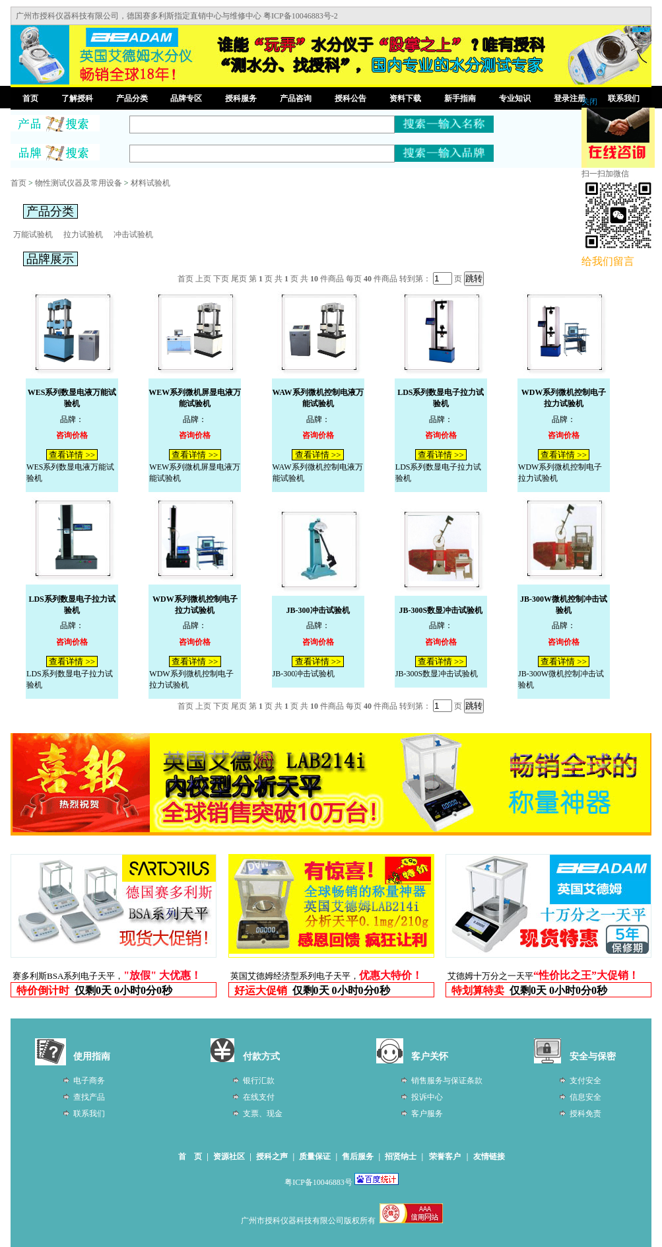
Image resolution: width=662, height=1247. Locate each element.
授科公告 (350, 98)
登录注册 (569, 98)
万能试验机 (33, 234)
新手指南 (460, 98)
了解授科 (77, 98)
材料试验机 (150, 183)
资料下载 (405, 98)
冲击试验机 (133, 234)
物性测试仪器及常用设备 (78, 183)
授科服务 (241, 98)
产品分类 (132, 98)
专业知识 (515, 98)
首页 (30, 98)
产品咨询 (296, 98)
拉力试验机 (83, 234)
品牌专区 (186, 98)
